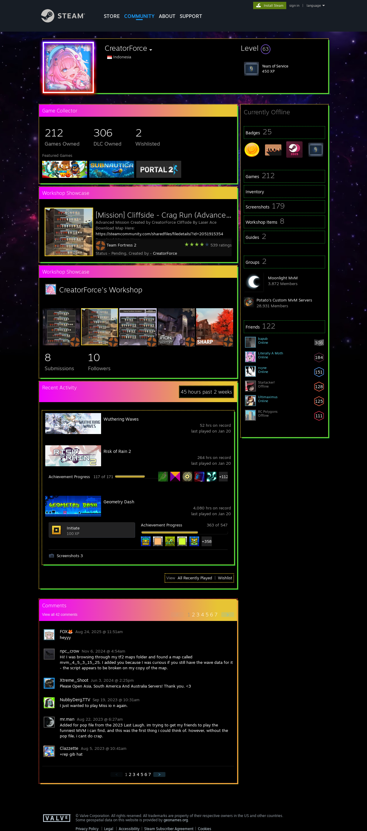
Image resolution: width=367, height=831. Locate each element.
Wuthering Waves (121, 419)
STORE (112, 16)
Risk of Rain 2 (117, 451)
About (167, 16)
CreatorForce (165, 253)
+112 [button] (223, 476)
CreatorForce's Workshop (100, 289)
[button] (284, 48)
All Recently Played (195, 577)
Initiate (73, 528)
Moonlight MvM (283, 277)
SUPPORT (191, 16)
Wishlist (225, 577)
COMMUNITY (139, 16)
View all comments (60, 614)
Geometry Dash (119, 501)
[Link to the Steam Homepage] (67, 20)
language (314, 5)
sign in (294, 5)
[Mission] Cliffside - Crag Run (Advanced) (164, 214)
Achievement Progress (69, 476)
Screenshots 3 (70, 555)
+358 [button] (206, 541)
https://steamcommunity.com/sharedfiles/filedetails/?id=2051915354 (159, 233)
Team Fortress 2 (121, 245)
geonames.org (176, 820)
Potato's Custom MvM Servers (284, 300)
